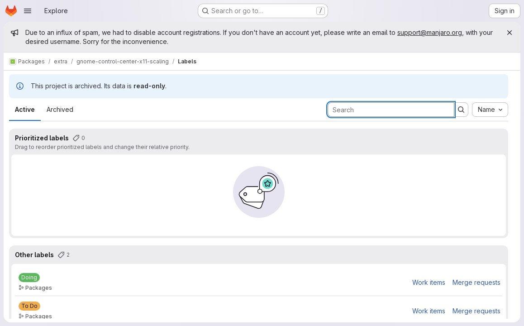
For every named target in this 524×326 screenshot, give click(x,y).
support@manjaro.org (429, 32)
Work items (428, 282)
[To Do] (29, 306)
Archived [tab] (60, 109)
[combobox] (490, 109)
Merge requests (476, 282)
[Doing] (29, 277)
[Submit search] (461, 109)
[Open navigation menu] (27, 11)
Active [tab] (25, 109)
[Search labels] (391, 109)
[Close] (509, 32)
